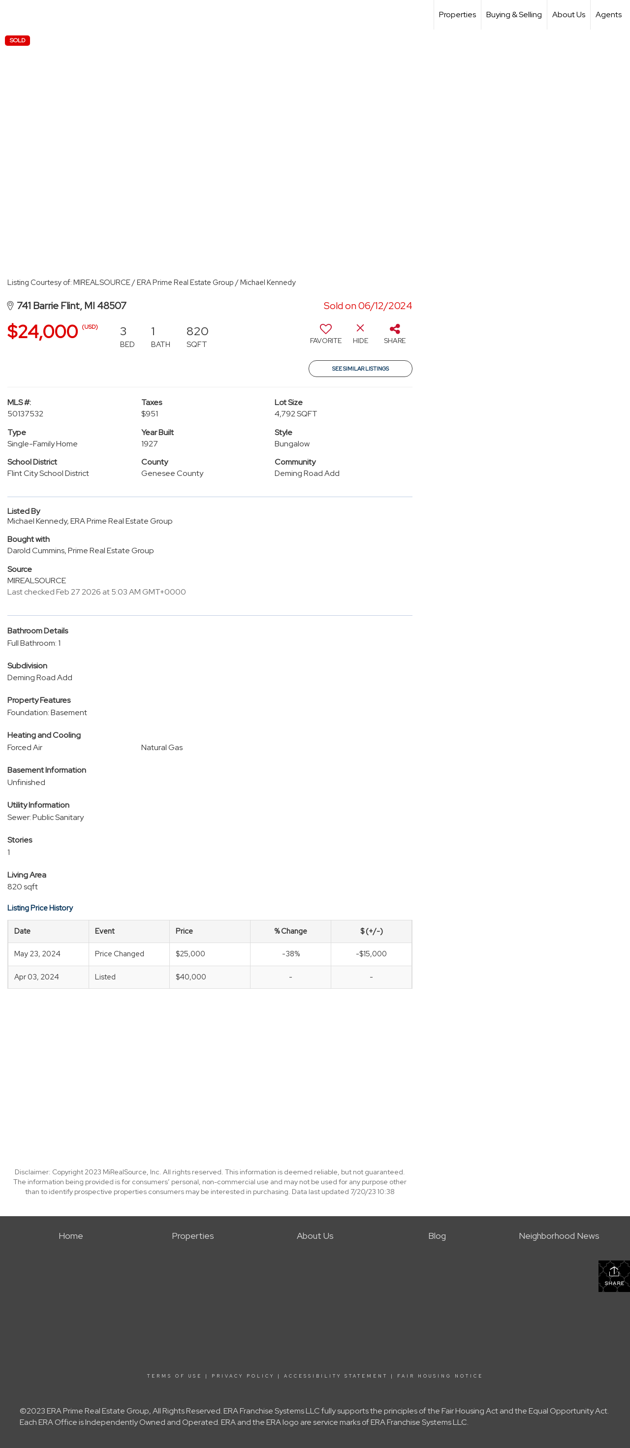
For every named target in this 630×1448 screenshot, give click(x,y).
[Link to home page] (12, 15)
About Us (568, 14)
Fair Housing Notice (440, 1376)
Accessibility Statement (336, 1376)
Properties (457, 14)
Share (614, 1276)
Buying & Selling (514, 14)
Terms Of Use (174, 1376)
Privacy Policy (243, 1376)
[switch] (326, 337)
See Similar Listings (360, 368)
